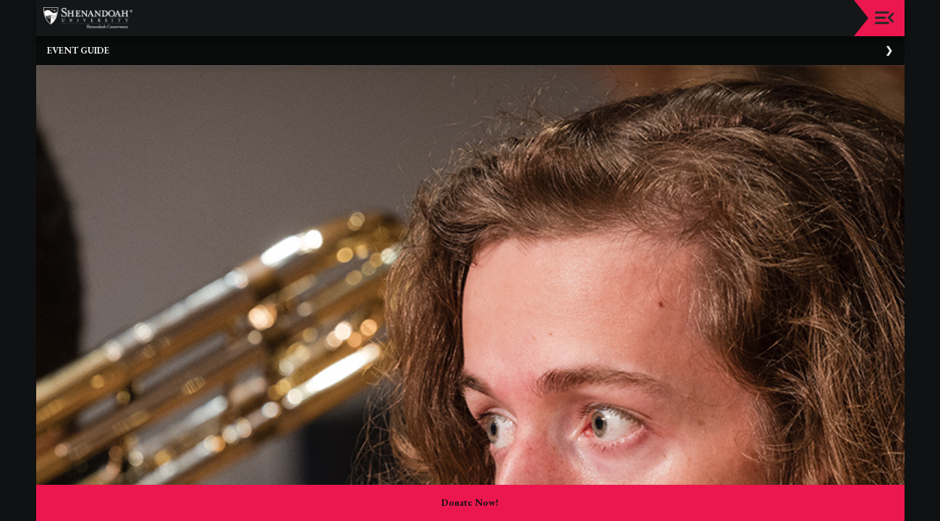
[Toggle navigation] (884, 17)
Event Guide (78, 50)
